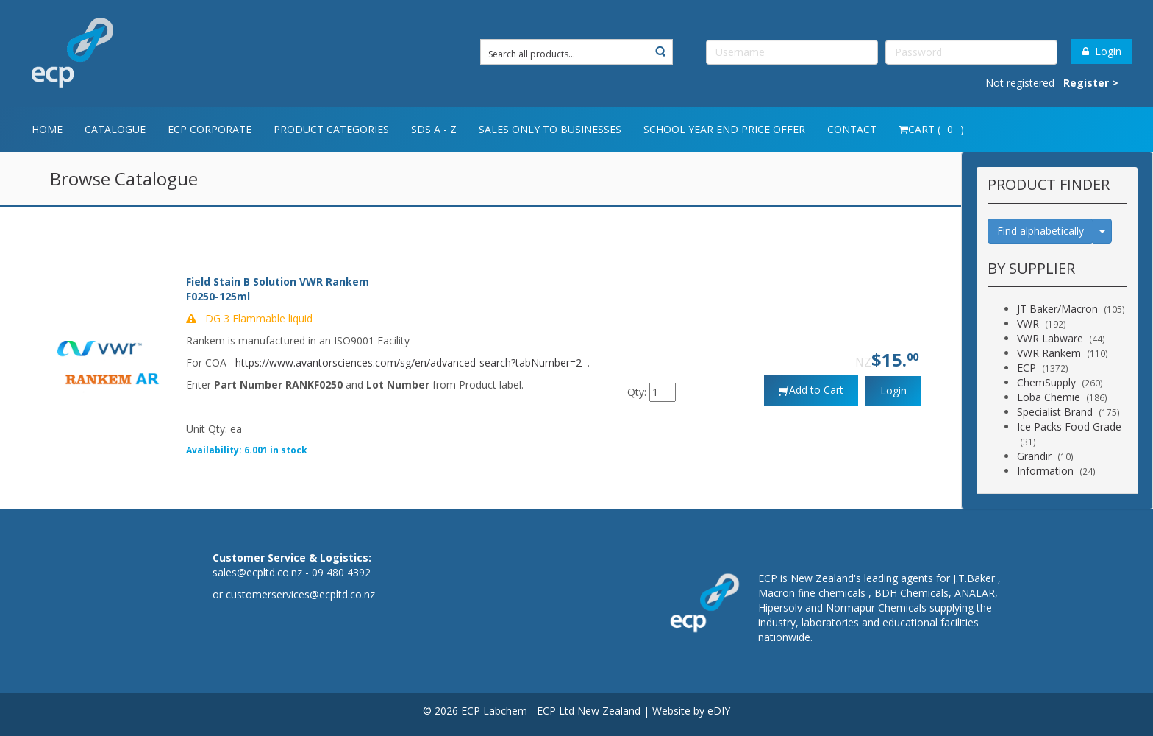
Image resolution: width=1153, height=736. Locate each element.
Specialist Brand (1055, 412)
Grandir (1034, 456)
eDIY (718, 711)
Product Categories (331, 129)
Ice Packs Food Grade (1069, 427)
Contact (852, 129)
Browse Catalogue (124, 178)
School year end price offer (724, 129)
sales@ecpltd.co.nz (257, 572)
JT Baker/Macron (1057, 309)
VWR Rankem (1049, 353)
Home (47, 129)
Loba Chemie (1048, 397)
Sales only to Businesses (550, 129)
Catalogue (115, 129)
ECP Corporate (209, 129)
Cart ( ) (931, 129)
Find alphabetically (1040, 231)
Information (1045, 471)
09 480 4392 (341, 572)
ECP (1026, 368)
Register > (1090, 83)
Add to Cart (816, 390)
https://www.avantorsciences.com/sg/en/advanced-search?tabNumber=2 (408, 362)
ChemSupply (1046, 382)
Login (1101, 51)
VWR (1028, 323)
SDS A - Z (434, 129)
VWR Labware (1050, 338)
